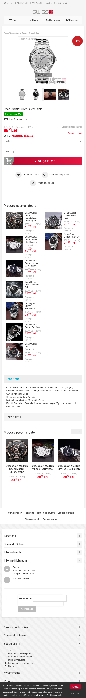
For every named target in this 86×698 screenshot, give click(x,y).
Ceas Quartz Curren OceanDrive (31, 346)
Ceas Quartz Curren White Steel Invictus (31, 239)
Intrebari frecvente (16, 660)
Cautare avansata (66, 513)
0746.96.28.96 (21, 3)
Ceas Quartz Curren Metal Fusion (70, 215)
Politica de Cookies (45, 695)
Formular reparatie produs (20, 657)
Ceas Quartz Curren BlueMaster (31, 306)
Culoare (18, 136)
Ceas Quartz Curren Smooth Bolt (32, 284)
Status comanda (32, 519)
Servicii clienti (60, 3)
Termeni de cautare (46, 513)
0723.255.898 (36, 3)
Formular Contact (21, 578)
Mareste (61, 82)
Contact (11, 666)
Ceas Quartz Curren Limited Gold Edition (32, 263)
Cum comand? (15, 513)
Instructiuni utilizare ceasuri (21, 663)
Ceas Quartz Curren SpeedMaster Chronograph (31, 216)
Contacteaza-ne (50, 519)
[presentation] (41, 607)
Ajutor (49, 3)
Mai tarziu (75, 693)
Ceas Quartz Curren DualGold (33, 325)
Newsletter (25, 598)
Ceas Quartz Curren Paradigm (72, 235)
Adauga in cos (29, 161)
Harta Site (29, 513)
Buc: (7, 151)
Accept (75, 687)
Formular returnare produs (20, 653)
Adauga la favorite (29, 231)
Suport (11, 650)
